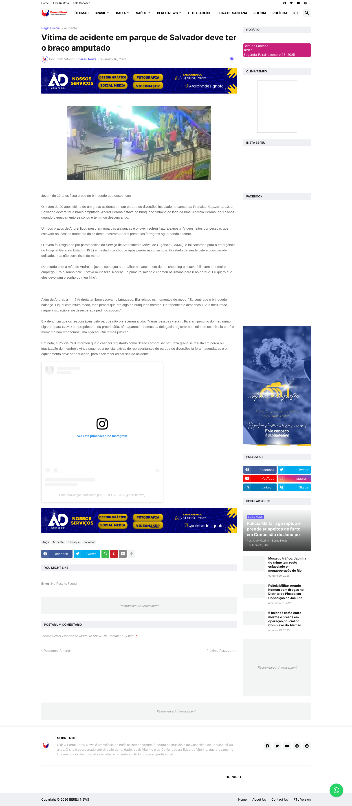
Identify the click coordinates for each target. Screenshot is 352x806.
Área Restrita (61, 3)
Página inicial (50, 28)
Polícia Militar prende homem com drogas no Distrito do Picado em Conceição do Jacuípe (286, 592)
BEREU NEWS (79, 799)
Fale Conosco (81, 3)
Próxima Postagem (220, 650)
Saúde (141, 13)
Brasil (100, 13)
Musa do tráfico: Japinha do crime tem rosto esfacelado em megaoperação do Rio (287, 564)
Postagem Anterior (57, 650)
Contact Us (279, 799)
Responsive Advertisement (138, 606)
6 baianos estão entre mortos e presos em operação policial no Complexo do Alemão (284, 619)
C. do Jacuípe (199, 13)
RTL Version (302, 799)
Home (45, 3)
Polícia (259, 13)
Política (280, 13)
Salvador (89, 542)
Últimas (81, 13)
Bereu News (167, 13)
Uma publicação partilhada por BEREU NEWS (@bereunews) (102, 495)
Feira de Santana (232, 13)
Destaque (74, 542)
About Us (259, 799)
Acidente (70, 28)
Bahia (121, 13)
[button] (296, 13)
